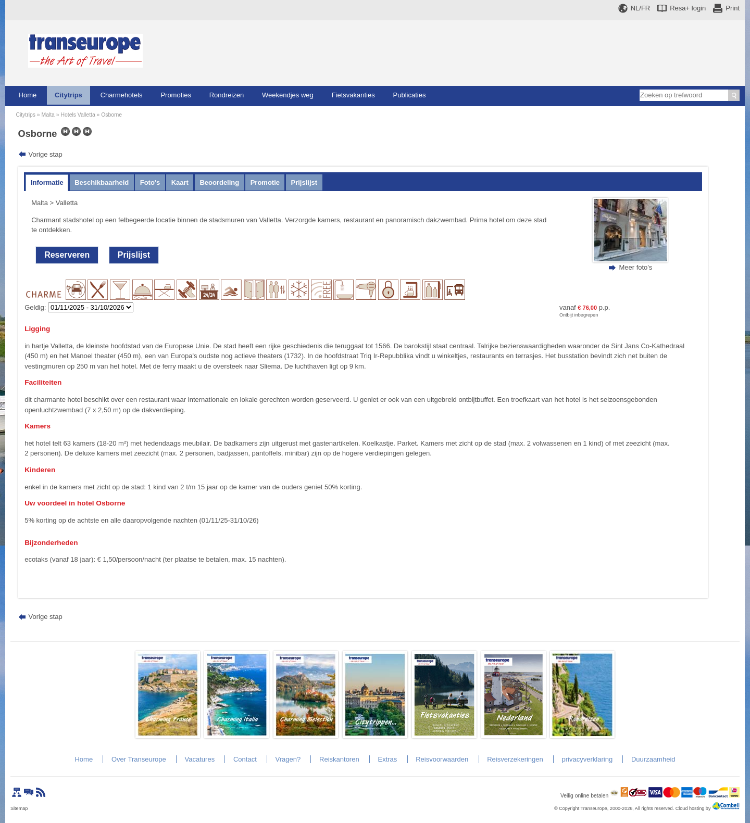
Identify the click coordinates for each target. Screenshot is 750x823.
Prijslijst (304, 182)
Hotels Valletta (77, 115)
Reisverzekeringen (515, 759)
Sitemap (19, 808)
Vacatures (200, 759)
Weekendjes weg (288, 95)
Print (733, 8)
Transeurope (594, 808)
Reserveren (67, 254)
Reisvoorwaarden (442, 759)
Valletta (67, 203)
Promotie (265, 182)
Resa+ (688, 8)
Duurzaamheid (653, 759)
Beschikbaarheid (101, 182)
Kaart (180, 182)
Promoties (175, 95)
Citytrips (68, 95)
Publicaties (409, 95)
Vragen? (288, 759)
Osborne (111, 115)
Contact (245, 759)
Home (28, 95)
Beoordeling (219, 182)
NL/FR (641, 8)
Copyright (569, 808)
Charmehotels (122, 95)
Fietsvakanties (353, 95)
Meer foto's (635, 267)
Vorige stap (46, 154)
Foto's (150, 182)
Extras (387, 759)
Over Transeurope (138, 759)
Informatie (47, 182)
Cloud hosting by (693, 808)
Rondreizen (226, 95)
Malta (47, 115)
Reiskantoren (339, 759)
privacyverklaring (587, 759)
